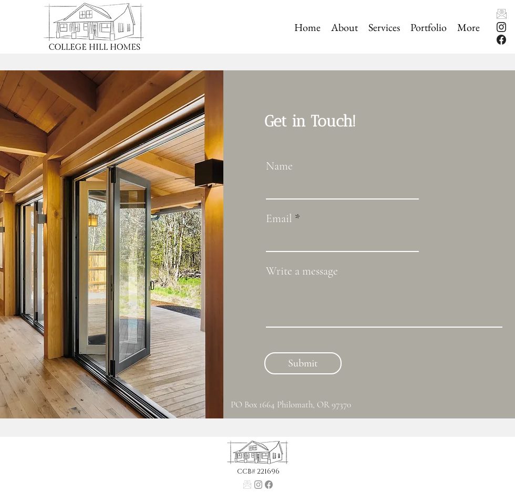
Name (279, 166)
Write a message (302, 271)
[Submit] (303, 363)
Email (279, 218)
